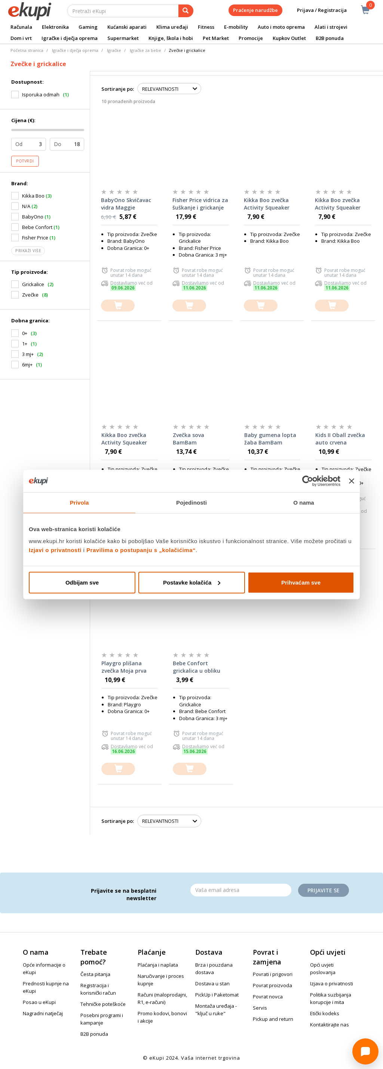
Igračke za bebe (145, 50)
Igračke (114, 50)
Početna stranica (26, 50)
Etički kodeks (324, 1013)
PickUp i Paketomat (217, 994)
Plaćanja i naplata (158, 964)
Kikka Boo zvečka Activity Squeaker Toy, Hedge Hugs (338, 203)
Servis (260, 1007)
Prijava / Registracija (317, 10)
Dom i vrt (21, 38)
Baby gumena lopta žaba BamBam (270, 438)
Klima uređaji (172, 27)
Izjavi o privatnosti (55, 549)
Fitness (206, 27)
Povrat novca (268, 996)
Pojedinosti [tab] (191, 502)
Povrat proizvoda (272, 985)
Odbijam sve (82, 582)
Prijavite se (323, 890)
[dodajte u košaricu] (118, 306)
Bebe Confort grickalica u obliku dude (196, 667)
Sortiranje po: (117, 89)
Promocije (251, 38)
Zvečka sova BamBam (188, 438)
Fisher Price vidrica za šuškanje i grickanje (200, 203)
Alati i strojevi (331, 27)
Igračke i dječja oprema (70, 38)
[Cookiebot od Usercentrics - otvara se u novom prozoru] (307, 481)
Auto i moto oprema (281, 27)
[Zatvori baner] (351, 481)
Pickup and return (273, 1019)
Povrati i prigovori (272, 974)
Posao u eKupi (39, 1002)
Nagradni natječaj (43, 1013)
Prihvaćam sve (301, 582)
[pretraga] (185, 10)
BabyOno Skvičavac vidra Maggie (126, 203)
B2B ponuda (330, 38)
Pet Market (216, 38)
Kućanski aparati (127, 27)
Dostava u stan (212, 983)
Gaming (88, 27)
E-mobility (236, 27)
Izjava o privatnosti (331, 983)
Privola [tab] (79, 502)
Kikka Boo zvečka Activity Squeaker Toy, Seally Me (266, 203)
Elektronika (55, 27)
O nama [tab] (303, 502)
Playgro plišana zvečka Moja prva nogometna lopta (124, 667)
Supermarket (123, 38)
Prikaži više (28, 250)
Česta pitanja (95, 974)
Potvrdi (25, 161)
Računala (21, 27)
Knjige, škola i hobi (170, 38)
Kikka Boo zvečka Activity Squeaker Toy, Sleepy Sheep (124, 438)
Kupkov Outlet (289, 38)
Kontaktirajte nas (329, 1024)
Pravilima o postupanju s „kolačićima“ (141, 549)
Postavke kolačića (191, 582)
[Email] (240, 890)
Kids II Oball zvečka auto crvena (340, 438)
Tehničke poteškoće (103, 1004)
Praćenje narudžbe (255, 10)
